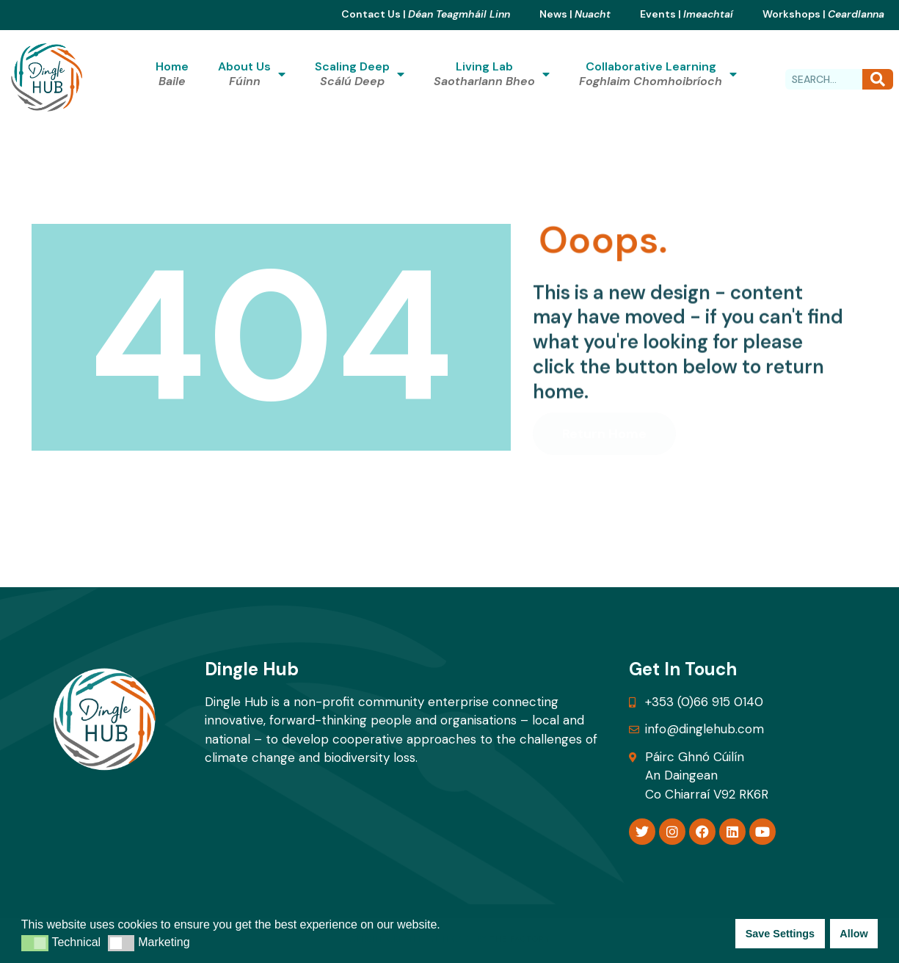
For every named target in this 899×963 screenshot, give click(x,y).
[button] (34, 943)
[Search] (877, 79)
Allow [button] (853, 934)
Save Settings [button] (780, 934)
